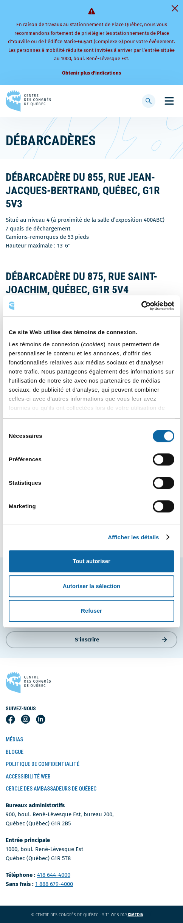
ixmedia (140, 914)
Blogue (14, 752)
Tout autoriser (91, 561)
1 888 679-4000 (54, 884)
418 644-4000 (53, 875)
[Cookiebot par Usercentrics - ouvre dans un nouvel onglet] (141, 306)
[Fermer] (174, 8)
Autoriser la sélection (92, 586)
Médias (14, 739)
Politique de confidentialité (42, 764)
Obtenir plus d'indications (91, 73)
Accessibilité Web (28, 777)
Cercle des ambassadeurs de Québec (51, 789)
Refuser (91, 610)
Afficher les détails (133, 537)
